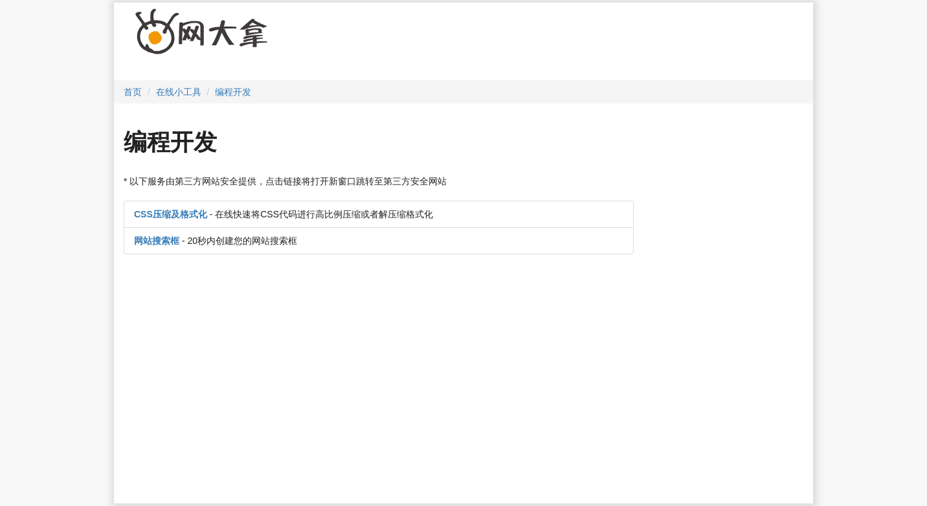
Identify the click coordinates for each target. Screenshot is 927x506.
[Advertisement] (521, 44)
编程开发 (233, 92)
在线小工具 (178, 92)
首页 (133, 92)
